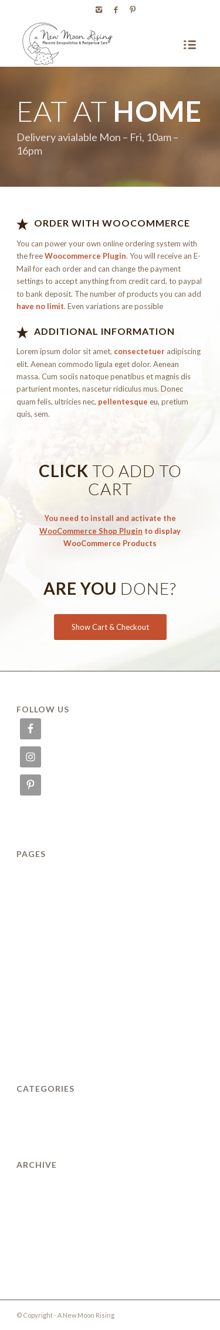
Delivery (33, 887)
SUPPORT (36, 1029)
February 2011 (45, 1229)
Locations (35, 934)
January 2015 (43, 1182)
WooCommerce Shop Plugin (91, 531)
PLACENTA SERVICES (60, 981)
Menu (27, 950)
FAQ (25, 902)
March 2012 (40, 1213)
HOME (29, 918)
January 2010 (43, 1245)
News (27, 966)
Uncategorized (45, 1105)
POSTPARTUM (46, 997)
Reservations (42, 1013)
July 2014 (35, 1197)
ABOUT (31, 871)
